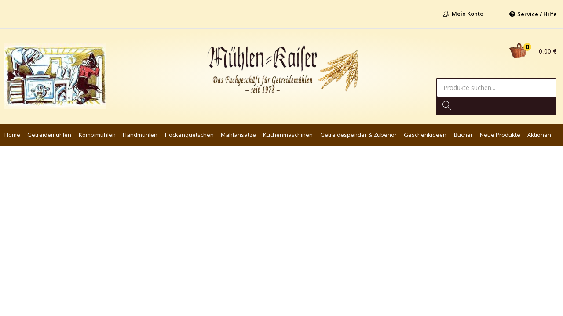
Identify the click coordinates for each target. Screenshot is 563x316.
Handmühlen (140, 135)
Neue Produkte (500, 135)
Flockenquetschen (189, 135)
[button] (531, 51)
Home (12, 135)
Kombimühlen (97, 135)
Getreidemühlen (49, 135)
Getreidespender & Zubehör (358, 135)
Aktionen (539, 135)
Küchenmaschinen (288, 135)
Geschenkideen (425, 135)
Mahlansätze (238, 135)
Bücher (463, 135)
